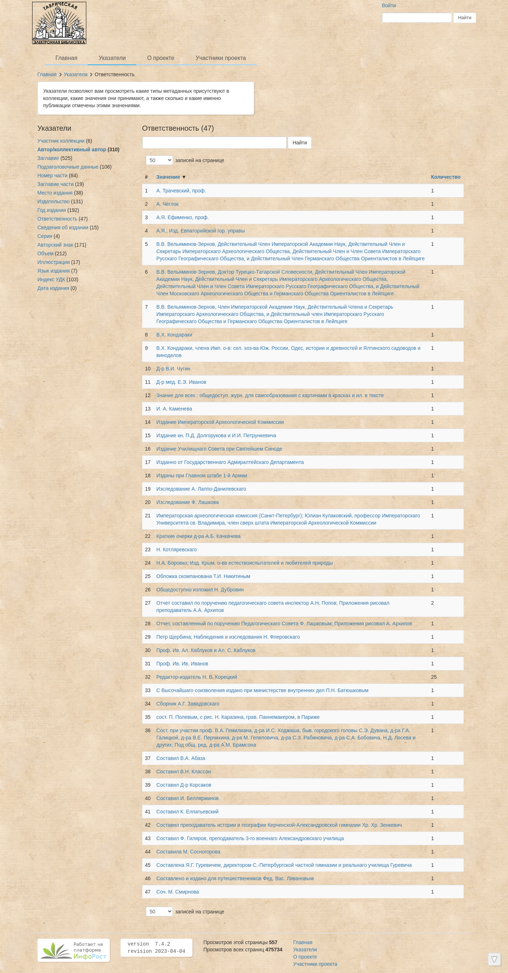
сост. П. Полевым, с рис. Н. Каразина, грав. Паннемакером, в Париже (238, 717)
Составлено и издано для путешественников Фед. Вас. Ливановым (235, 878)
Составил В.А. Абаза (180, 758)
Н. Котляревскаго (176, 549)
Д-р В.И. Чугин (173, 369)
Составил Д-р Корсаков (183, 785)
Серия (45, 236)
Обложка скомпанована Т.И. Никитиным (203, 576)
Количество (446, 177)
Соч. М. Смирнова (177, 892)
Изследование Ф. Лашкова (187, 502)
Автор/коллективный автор (72, 149)
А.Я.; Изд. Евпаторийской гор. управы (200, 231)
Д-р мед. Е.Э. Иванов (181, 382)
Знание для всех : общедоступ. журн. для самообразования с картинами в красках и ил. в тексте (270, 395)
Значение (168, 177)
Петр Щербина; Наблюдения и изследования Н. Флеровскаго (228, 637)
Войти (389, 5)
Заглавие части (56, 184)
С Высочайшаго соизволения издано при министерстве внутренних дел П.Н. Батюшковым (262, 690)
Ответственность (58, 219)
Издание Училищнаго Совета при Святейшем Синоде (219, 449)
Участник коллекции (61, 141)
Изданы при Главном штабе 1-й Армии (202, 475)
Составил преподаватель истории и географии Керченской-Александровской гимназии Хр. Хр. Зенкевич (279, 825)
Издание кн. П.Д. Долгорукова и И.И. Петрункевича (216, 435)
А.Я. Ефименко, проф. (182, 217)
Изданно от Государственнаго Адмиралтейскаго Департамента (230, 462)
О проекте (160, 58)
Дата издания (53, 288)
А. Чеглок (167, 204)
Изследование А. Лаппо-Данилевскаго (201, 489)
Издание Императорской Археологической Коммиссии (220, 422)
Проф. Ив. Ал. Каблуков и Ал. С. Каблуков (205, 650)
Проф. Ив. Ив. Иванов (182, 663)
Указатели (112, 58)
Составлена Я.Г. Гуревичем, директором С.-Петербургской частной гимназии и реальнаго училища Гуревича (284, 865)
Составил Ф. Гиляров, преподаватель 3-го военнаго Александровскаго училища (250, 838)
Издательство (54, 201)
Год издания (52, 210)
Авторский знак (55, 245)
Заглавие (48, 158)
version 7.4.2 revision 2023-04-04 (157, 947)
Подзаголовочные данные (68, 167)
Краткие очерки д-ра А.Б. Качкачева (198, 536)
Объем (46, 253)
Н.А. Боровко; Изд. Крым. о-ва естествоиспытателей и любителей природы (244, 563)
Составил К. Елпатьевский (187, 812)
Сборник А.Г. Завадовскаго (188, 704)
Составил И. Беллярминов (187, 798)
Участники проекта (221, 58)
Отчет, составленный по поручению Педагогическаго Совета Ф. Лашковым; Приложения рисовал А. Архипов (284, 623)
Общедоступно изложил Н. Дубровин (200, 589)
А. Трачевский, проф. (181, 191)
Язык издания (54, 271)
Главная (67, 58)
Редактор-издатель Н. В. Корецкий (196, 677)
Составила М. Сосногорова (188, 852)
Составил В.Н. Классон (183, 771)
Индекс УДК (51, 279)
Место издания (55, 193)
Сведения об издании (63, 227)
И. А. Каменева (174, 409)
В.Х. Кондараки (174, 335)
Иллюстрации (54, 262)
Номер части (53, 175)
